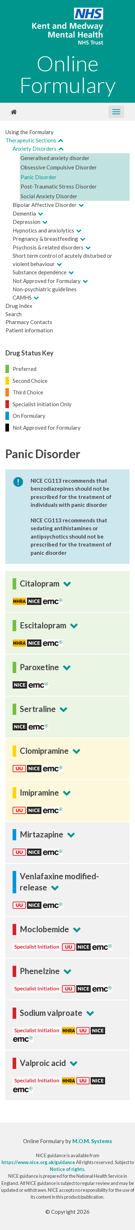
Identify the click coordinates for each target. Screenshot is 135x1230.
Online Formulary (67, 74)
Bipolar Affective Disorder (45, 205)
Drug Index (18, 305)
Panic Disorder (39, 177)
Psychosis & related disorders (48, 247)
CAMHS (22, 297)
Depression (26, 221)
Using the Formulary (29, 132)
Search (13, 314)
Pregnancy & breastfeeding (45, 238)
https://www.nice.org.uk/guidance (38, 1162)
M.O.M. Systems (92, 1141)
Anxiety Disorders (35, 148)
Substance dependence (40, 272)
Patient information (29, 330)
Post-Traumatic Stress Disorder (59, 186)
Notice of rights (67, 1169)
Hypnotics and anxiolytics (43, 230)
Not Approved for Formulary (47, 281)
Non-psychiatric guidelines (45, 289)
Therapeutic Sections (30, 140)
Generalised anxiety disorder (55, 158)
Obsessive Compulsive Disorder (59, 167)
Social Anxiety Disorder (49, 196)
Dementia (24, 213)
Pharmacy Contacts (28, 322)
